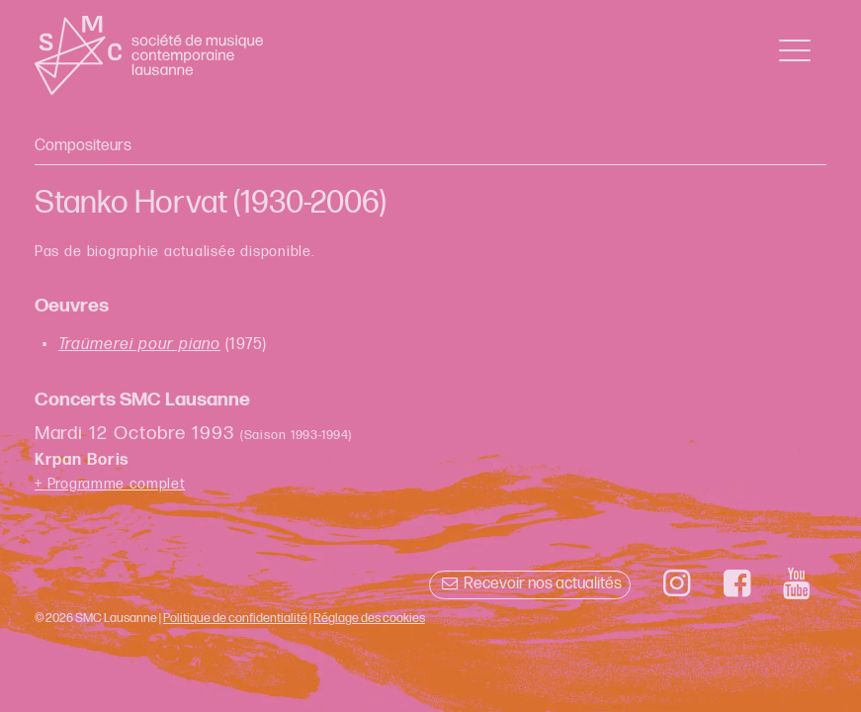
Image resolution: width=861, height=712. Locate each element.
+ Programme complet (110, 484)
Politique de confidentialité (235, 618)
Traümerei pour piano (139, 344)
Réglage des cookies (369, 618)
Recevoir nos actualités (529, 584)
